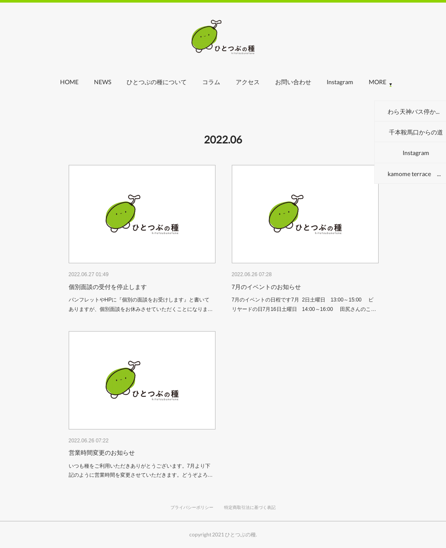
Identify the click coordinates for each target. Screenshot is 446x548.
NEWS (102, 81)
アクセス (248, 81)
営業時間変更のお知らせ (102, 452)
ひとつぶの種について (157, 81)
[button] (69, 84)
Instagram (340, 81)
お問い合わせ (293, 81)
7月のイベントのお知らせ (266, 286)
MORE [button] (377, 81)
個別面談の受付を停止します (108, 286)
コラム (211, 81)
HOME (69, 81)
